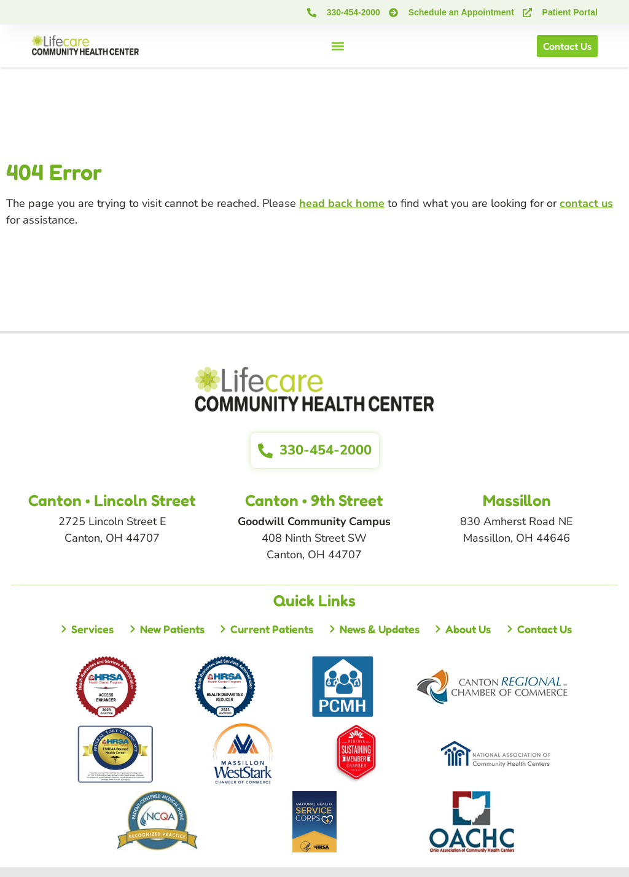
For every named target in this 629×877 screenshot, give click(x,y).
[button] (338, 46)
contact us (586, 203)
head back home (342, 203)
